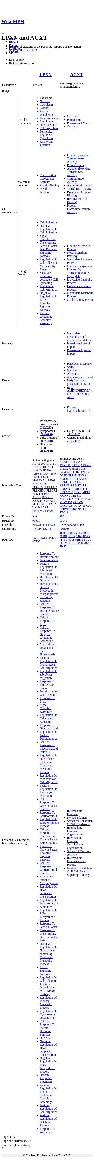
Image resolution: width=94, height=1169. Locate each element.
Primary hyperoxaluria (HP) (78, 409)
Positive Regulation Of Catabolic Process (48, 1120)
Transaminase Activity (75, 180)
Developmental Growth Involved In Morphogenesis (49, 588)
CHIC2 (64, 468)
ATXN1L (65, 465)
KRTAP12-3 (67, 485)
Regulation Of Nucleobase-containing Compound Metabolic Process (48, 764)
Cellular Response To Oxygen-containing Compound (47, 634)
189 (62, 516)
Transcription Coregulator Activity (48, 179)
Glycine (72, 370)
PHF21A (37, 487)
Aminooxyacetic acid (80, 377)
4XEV (36, 541)
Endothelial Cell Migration (49, 288)
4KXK (86, 536)
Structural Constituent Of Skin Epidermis (80, 822)
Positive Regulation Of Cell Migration (49, 1108)
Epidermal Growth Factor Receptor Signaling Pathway (48, 853)
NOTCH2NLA (68, 498)
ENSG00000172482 (72, 524)
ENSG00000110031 (44, 524)
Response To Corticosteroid (48, 814)
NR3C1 (44, 483)
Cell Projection (49, 128)
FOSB (63, 475)
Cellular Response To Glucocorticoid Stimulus (49, 747)
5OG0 (71, 543)
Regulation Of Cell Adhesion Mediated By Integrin (48, 264)
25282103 (84, 430)
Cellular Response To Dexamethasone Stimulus (49, 609)
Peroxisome (74, 119)
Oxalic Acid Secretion (80, 299)
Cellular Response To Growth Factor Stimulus (48, 804)
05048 (63, 520)
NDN (35, 483)
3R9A (85, 533)
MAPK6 (50, 480)
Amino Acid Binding (79, 185)
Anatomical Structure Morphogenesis (49, 880)
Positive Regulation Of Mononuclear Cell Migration (49, 662)
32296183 (30, 50)
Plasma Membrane (46, 113)
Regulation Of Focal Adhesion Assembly (49, 903)
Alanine (72, 373)
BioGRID (15, 63)
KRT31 (64, 478)
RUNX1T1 (50, 500)
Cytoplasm (46, 104)
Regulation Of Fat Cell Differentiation (49, 735)
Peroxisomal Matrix (79, 123)
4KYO (64, 539)
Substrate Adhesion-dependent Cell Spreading (49, 277)
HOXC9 (37, 470)
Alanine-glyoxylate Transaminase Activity (78, 172)
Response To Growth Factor (48, 925)
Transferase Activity (79, 188)
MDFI (86, 492)
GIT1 (52, 463)
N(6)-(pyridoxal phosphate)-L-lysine (79, 382)
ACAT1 (64, 461)
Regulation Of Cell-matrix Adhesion (48, 718)
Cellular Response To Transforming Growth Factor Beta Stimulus (48, 836)
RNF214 (37, 500)
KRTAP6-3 (66, 488)
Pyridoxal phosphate (79, 363)
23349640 (46, 434)
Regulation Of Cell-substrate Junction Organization (48, 982)
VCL (46, 507)
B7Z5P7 (37, 528)
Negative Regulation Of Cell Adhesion (48, 229)
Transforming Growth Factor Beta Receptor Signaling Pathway (48, 249)
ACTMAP (76, 461)
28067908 (46, 451)
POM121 (37, 493)
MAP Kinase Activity (47, 992)
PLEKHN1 (39, 490)
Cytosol (44, 108)
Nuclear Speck (48, 124)
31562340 (73, 434)
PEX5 (88, 498)
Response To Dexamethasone (49, 555)
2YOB (78, 533)
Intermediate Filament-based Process (76, 861)
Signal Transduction (48, 237)
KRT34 (73, 478)
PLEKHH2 (50, 487)
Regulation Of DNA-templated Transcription (48, 891)
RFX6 (78, 505)
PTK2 (47, 493)
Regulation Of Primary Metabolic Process (48, 1002)
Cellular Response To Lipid (47, 621)
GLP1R (72, 475)
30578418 (46, 441)
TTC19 (64, 512)
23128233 (46, 427)
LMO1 (36, 477)
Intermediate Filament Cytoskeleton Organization (75, 842)
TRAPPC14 (78, 509)
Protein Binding (49, 185)
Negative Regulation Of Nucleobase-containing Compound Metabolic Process (48, 953)
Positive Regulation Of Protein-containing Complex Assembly (48, 1093)
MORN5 (65, 495)
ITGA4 (44, 473)
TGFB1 (43, 504)
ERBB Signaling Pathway (45, 971)
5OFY (63, 543)
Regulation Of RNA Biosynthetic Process (48, 915)
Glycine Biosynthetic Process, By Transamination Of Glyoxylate (80, 271)
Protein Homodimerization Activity (78, 209)
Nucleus (45, 101)
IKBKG (48, 470)
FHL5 (76, 472)
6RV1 (87, 543)
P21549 (64, 528)
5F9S (71, 539)
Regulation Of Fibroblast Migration (48, 675)
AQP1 (45, 463)
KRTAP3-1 (82, 485)
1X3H (36, 538)
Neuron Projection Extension (46, 1078)
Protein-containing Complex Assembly (46, 318)
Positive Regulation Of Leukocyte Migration (48, 790)
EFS (83, 468)
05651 (36, 520)
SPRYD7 (65, 509)
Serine (71, 367)
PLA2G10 (66, 502)
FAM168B (66, 472)
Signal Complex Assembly (46, 708)
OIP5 (81, 498)
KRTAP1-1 (76, 482)
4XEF (43, 538)
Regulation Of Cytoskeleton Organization (48, 1014)
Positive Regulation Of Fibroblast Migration (48, 568)
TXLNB (37, 507)
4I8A (79, 536)
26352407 (73, 441)
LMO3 (45, 477)
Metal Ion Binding (46, 190)
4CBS (71, 536)
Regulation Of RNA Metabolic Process (49, 823)
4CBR (63, 536)
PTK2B (36, 497)
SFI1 (35, 504)
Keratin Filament (77, 817)
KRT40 (64, 482)
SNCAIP (87, 505)
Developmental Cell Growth (49, 693)
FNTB (85, 472)
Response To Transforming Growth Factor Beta (48, 935)
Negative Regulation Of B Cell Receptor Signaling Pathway (48, 301)
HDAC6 (37, 467)
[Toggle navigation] (2, 33)
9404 (35, 516)
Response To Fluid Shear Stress (47, 685)
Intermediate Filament (74, 812)
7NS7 (63, 546)
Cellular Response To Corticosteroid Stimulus (48, 868)
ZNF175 (37, 510)
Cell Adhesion (48, 222)
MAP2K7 (38, 480)
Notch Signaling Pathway (77, 254)
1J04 (70, 533)
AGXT (76, 74)
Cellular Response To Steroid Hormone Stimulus (47, 1027)
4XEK (52, 538)
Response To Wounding (47, 1130)
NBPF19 (76, 495)
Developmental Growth (49, 578)
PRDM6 (78, 502)
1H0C (63, 533)
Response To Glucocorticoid (49, 726)
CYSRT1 (74, 468)
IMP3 (35, 473)
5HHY (79, 539)
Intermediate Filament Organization (75, 831)
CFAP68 (86, 465)
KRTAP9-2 (66, 492)
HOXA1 (48, 467)
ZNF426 (48, 510)
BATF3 (76, 465)
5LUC (88, 539)
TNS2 (52, 504)
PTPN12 (47, 497)
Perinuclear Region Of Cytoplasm (46, 135)
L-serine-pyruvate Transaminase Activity (78, 158)
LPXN (45, 74)
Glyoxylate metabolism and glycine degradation (79, 337)
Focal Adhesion (49, 118)
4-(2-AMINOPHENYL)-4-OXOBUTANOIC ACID (80, 392)
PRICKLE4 (67, 505)
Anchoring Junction (46, 143)
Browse (13, 41)
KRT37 (83, 478)
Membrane (46, 121)
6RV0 (79, 543)
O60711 (48, 528)
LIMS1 (53, 473)
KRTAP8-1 (80, 488)
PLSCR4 (51, 490)
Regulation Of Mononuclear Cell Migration (49, 779)
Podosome (46, 97)
